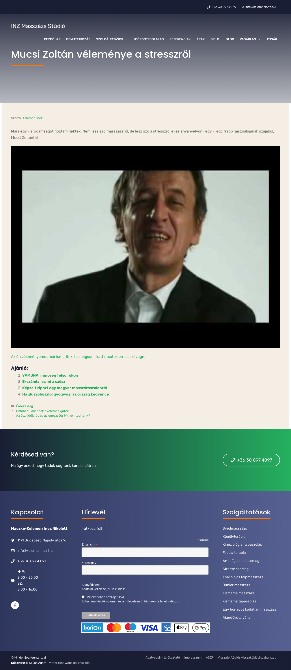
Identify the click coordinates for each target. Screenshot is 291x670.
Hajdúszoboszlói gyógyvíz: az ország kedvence (65, 394)
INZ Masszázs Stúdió (38, 26)
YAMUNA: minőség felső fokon (50, 375)
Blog (230, 39)
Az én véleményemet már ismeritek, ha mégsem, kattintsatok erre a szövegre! (78, 356)
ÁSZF (209, 657)
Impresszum (192, 657)
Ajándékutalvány (237, 617)
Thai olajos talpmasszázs (243, 577)
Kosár (272, 39)
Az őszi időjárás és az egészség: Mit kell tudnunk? (53, 416)
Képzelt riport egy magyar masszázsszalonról (64, 388)
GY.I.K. (215, 39)
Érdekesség (24, 406)
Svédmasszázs (235, 528)
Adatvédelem (91, 585)
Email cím (90, 545)
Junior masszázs (236, 585)
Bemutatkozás (78, 39)
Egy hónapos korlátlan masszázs (249, 609)
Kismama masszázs (238, 593)
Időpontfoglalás (149, 39)
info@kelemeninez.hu (35, 551)
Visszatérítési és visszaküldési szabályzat (247, 657)
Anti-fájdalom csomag (241, 561)
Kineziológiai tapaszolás (242, 544)
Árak (200, 39)
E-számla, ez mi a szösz (43, 381)
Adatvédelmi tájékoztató (163, 657)
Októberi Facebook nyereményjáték (42, 411)
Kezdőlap (52, 39)
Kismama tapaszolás (239, 601)
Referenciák (180, 39)
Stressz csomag (236, 569)
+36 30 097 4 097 (31, 561)
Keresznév (89, 563)
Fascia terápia (234, 552)
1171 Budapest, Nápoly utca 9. (41, 540)
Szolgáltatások (113, 39)
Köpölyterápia (234, 536)
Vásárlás (252, 39)
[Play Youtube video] (145, 247)
